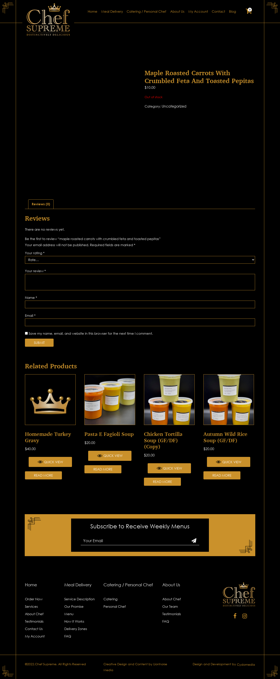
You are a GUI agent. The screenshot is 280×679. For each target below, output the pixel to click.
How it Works (74, 621)
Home (92, 11)
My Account (198, 11)
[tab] (41, 204)
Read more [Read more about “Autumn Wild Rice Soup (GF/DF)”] (221, 475)
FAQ (67, 636)
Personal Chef (114, 606)
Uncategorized (174, 106)
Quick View (50, 462)
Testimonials (34, 621)
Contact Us (34, 629)
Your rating (34, 253)
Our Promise (74, 606)
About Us (177, 11)
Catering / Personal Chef (146, 11)
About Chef (34, 614)
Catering (110, 599)
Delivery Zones (75, 629)
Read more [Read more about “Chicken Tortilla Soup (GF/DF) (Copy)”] (162, 482)
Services (31, 606)
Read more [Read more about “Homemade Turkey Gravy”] (43, 475)
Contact (218, 11)
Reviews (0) (41, 204)
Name (31, 297)
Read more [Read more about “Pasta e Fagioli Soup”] (102, 469)
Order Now (33, 599)
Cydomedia (246, 664)
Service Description (79, 599)
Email (30, 315)
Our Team (170, 606)
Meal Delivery (112, 11)
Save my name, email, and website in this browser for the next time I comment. (91, 333)
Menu (69, 614)
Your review (35, 271)
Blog (232, 11)
